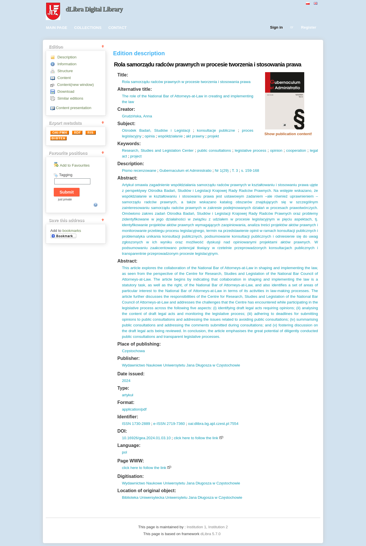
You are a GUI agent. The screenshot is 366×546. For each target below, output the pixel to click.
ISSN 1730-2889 (136, 423)
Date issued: (130, 373)
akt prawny (195, 136)
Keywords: (129, 143)
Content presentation (74, 108)
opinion (276, 150)
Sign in (276, 27)
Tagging (65, 175)
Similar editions (70, 98)
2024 (126, 381)
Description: (130, 163)
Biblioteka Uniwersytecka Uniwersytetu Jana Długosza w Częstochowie (182, 497)
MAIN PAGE (56, 27)
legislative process (250, 150)
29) (226, 170)
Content (64, 78)
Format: (125, 402)
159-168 (251, 170)
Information (67, 64)
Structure (65, 71)
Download (65, 91)
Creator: (126, 109)
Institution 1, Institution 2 (207, 527)
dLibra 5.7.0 (211, 534)
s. (242, 170)
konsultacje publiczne (216, 130)
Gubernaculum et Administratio (186, 170)
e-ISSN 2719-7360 (169, 423)
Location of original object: (146, 490)
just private (65, 199)
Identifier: (127, 416)
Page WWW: (130, 460)
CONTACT (117, 27)
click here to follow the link (196, 438)
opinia (150, 136)
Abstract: (127, 178)
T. (233, 170)
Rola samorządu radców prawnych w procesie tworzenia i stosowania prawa (186, 82)
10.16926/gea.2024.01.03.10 (146, 438)
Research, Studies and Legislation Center (157, 150)
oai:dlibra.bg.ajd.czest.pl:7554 (213, 423)
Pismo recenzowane (139, 170)
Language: (128, 445)
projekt (213, 136)
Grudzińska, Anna (137, 116)
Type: (123, 388)
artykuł (127, 395)
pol (124, 452)
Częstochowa (133, 351)
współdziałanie (170, 136)
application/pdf (134, 409)
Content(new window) (75, 84)
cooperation (296, 150)
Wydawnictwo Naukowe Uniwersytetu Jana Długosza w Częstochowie (181, 365)
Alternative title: (134, 89)
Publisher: (128, 358)
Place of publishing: (139, 344)
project (136, 156)
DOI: (122, 431)
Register (308, 27)
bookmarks (71, 230)
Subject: (126, 123)
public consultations (214, 150)
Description (67, 57)
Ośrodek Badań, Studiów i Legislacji (156, 130)
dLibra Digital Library (94, 9)
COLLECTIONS (88, 27)
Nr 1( (219, 170)
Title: (122, 74)
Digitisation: (130, 476)
